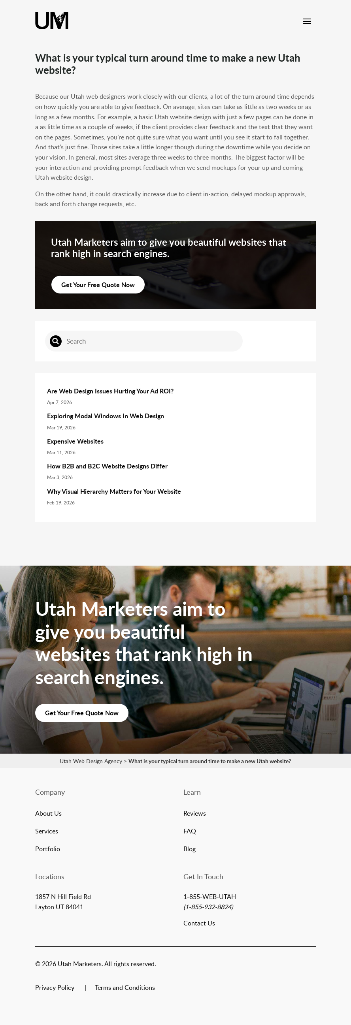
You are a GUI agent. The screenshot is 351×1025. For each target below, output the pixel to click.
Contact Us (199, 923)
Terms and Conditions (125, 988)
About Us (48, 814)
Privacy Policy (54, 988)
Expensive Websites (75, 441)
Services (46, 831)
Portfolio (47, 849)
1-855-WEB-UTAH (209, 896)
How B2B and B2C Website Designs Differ (107, 465)
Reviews (194, 814)
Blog (189, 849)
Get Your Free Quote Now (98, 284)
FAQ (189, 831)
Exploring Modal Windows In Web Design (105, 415)
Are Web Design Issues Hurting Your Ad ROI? (110, 390)
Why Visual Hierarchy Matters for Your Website (114, 491)
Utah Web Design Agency (91, 761)
